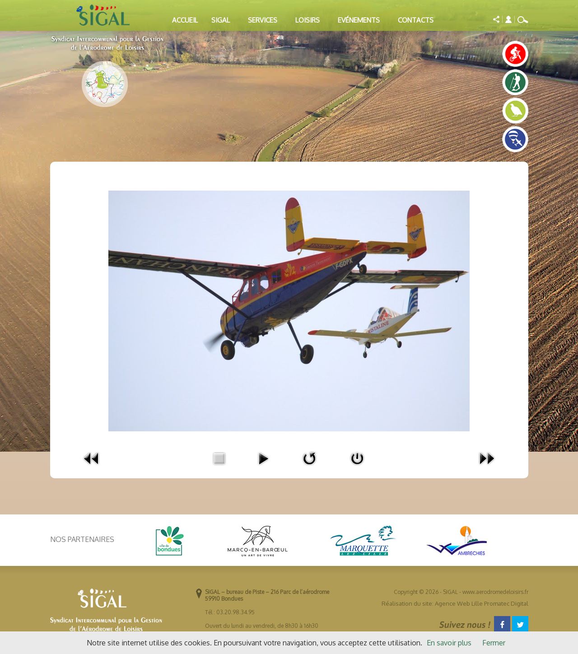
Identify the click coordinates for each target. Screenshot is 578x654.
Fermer (493, 642)
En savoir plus (449, 642)
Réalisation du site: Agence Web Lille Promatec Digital (455, 603)
